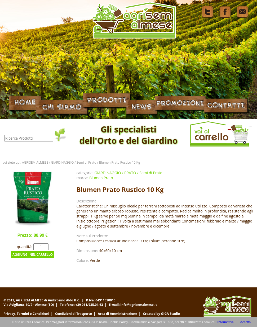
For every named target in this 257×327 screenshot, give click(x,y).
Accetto (245, 322)
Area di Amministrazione (117, 313)
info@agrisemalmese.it (139, 304)
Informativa (225, 322)
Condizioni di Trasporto (73, 313)
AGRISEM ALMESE (35, 162)
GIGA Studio (170, 313)
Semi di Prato (86, 162)
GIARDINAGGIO (62, 162)
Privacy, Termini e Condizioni (26, 313)
